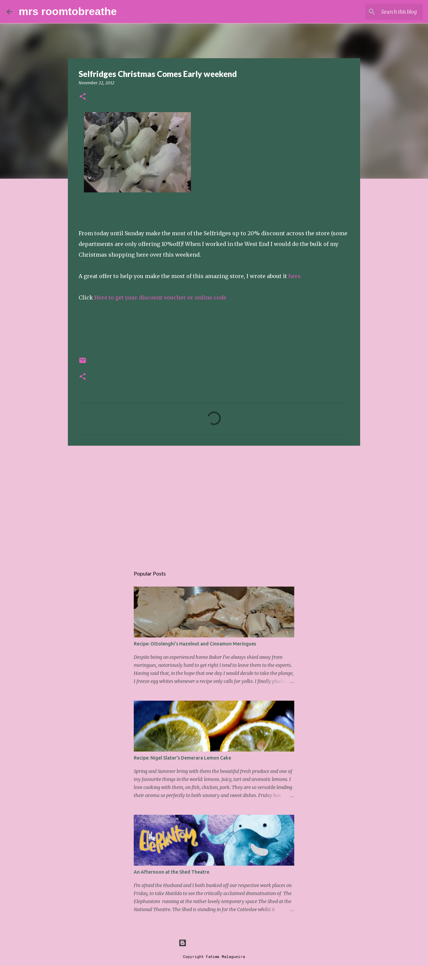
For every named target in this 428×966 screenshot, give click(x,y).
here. (295, 276)
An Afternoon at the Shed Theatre (171, 872)
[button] (83, 96)
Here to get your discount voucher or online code (160, 297)
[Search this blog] (387, 12)
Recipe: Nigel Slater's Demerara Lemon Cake (182, 758)
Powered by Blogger (214, 942)
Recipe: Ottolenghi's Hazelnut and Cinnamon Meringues (195, 643)
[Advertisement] (214, 502)
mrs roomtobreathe (68, 11)
